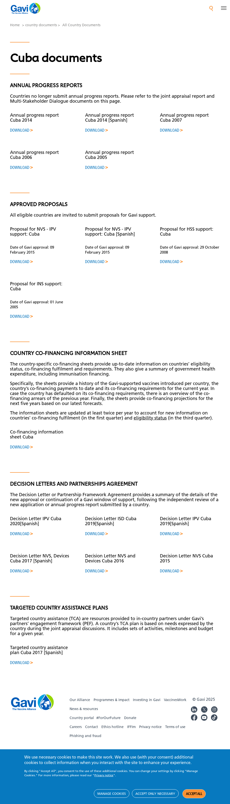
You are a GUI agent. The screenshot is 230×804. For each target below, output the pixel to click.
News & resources (84, 709)
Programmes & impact (111, 700)
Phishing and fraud (85, 736)
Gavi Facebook (194, 717)
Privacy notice (150, 727)
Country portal (82, 718)
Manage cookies (111, 798)
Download (19, 130)
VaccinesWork (175, 700)
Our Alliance (80, 700)
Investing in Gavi (146, 700)
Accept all (194, 798)
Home (15, 25)
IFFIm (131, 727)
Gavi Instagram (214, 709)
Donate (130, 718)
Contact (91, 727)
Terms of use (175, 727)
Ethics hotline (112, 727)
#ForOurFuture (108, 718)
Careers (76, 727)
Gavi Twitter (204, 709)
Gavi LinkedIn (194, 709)
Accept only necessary (155, 798)
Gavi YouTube (204, 717)
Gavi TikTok (214, 717)
